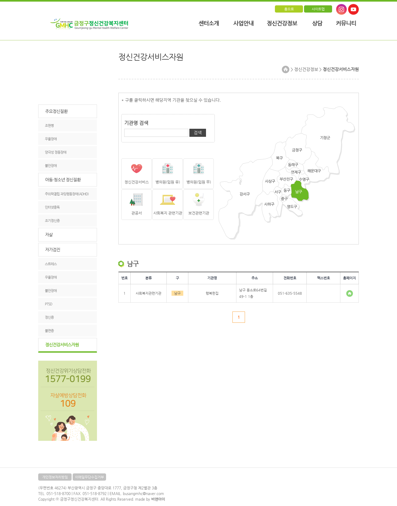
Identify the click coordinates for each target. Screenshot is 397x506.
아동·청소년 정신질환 (63, 179)
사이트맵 (318, 9)
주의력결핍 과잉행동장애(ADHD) (67, 194)
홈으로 (289, 9)
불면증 (49, 331)
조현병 (49, 125)
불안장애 (51, 166)
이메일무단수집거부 (89, 477)
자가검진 (52, 249)
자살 (49, 234)
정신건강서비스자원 (62, 344)
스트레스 (51, 264)
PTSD (48, 304)
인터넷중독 (52, 207)
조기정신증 (52, 221)
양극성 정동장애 (55, 152)
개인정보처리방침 (55, 477)
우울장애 (51, 139)
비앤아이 (158, 499)
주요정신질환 (56, 111)
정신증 (49, 317)
